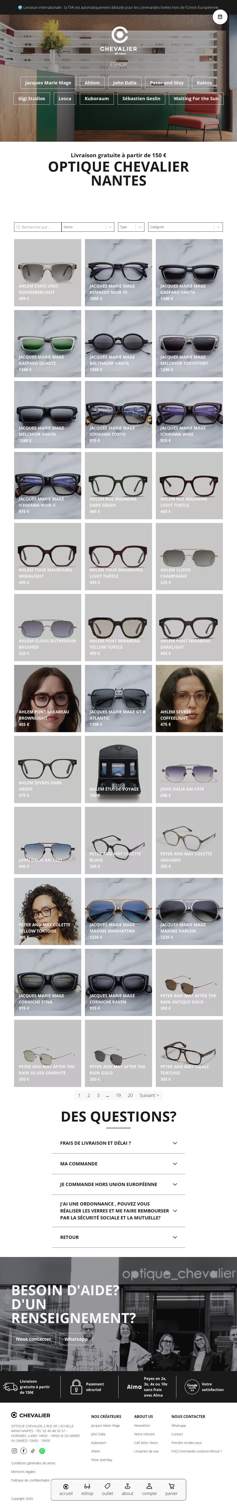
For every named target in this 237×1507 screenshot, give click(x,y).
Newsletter (142, 1425)
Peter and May (167, 83)
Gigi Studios (31, 98)
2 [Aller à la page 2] (88, 1095)
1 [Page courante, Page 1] (79, 1095)
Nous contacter (33, 1337)
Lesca (65, 98)
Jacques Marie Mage (48, 83)
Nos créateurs (106, 1416)
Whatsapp (76, 1337)
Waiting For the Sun (196, 98)
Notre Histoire (144, 1434)
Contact (177, 1434)
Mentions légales (23, 1471)
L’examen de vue (146, 1451)
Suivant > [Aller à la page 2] (149, 1095)
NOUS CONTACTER (188, 1416)
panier (171, 1489)
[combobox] (84, 227)
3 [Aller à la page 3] (98, 1095)
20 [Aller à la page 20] (130, 1095)
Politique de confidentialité (30, 1480)
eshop (87, 1489)
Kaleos (204, 83)
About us (143, 1416)
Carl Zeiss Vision (146, 1442)
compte (149, 1489)
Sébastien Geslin (141, 98)
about (127, 1489)
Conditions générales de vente (33, 1463)
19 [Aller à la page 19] (118, 1095)
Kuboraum (97, 98)
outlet (107, 1489)
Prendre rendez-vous (187, 1442)
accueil (66, 1490)
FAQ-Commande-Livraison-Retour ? (197, 1451)
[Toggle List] (110, 227)
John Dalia (125, 83)
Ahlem (92, 83)
